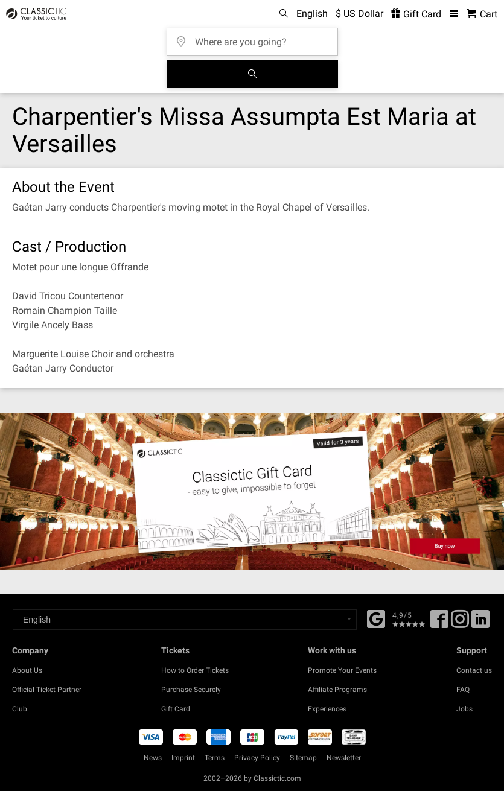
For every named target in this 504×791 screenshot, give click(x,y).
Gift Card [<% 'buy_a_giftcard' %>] (416, 14)
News (153, 758)
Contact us (474, 670)
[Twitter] (460, 623)
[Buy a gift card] (252, 491)
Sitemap (303, 758)
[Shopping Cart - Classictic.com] (482, 14)
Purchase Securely (191, 689)
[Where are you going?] (256, 37)
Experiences (327, 709)
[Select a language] (185, 619)
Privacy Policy (257, 758)
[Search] (252, 74)
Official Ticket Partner (46, 689)
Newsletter (344, 758)
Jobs (464, 709)
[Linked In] (480, 623)
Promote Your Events (342, 670)
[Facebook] (376, 618)
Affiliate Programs (337, 689)
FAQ (463, 689)
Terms (215, 758)
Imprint (183, 758)
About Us (27, 670)
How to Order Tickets (195, 670)
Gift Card (175, 709)
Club (19, 709)
